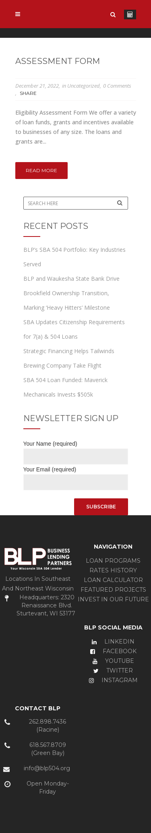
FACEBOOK (113, 651)
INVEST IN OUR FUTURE (113, 599)
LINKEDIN (113, 641)
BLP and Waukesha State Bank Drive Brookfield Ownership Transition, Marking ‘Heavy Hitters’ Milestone (71, 293)
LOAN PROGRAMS (113, 560)
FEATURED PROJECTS (113, 589)
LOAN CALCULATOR (113, 580)
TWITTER (113, 670)
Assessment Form (57, 61)
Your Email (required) (75, 476)
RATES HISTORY (113, 570)
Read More (41, 170)
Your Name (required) (75, 450)
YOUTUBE (113, 660)
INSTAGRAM (113, 680)
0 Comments (117, 85)
